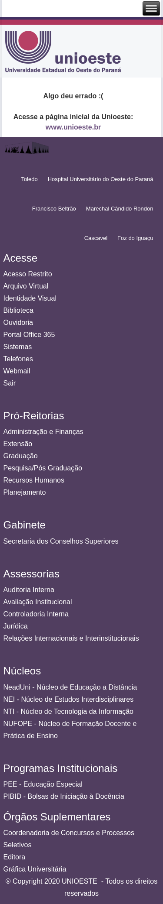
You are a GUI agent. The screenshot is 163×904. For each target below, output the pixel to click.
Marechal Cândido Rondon (119, 208)
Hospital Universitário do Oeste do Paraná (100, 179)
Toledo (29, 179)
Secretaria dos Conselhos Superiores (61, 541)
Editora (14, 857)
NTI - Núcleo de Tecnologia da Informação (68, 711)
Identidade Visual (30, 298)
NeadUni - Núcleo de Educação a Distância (70, 687)
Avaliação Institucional (37, 602)
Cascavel (95, 238)
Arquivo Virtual (26, 286)
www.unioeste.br (73, 127)
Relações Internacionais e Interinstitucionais (71, 638)
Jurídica (15, 626)
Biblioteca (18, 310)
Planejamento (24, 492)
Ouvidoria (18, 322)
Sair (9, 383)
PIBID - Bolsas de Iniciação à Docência (63, 796)
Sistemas (17, 346)
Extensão (18, 443)
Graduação (20, 456)
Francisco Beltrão (54, 208)
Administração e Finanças (43, 431)
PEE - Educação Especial (43, 784)
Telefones (18, 359)
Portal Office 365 (29, 334)
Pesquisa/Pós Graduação (42, 468)
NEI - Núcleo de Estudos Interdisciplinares (68, 699)
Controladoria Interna (36, 614)
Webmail (16, 371)
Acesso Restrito (27, 274)
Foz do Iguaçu (135, 238)
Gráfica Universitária (35, 869)
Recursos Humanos (34, 480)
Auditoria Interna (28, 589)
